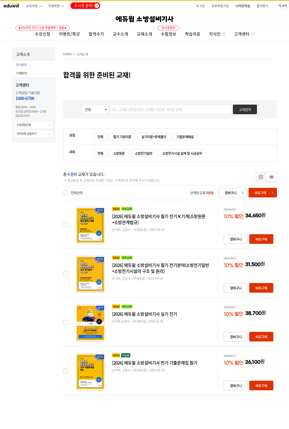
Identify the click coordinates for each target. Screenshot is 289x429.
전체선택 (76, 192)
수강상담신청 (24, 125)
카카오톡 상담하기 (26, 134)
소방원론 (119, 153)
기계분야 (21, 73)
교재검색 (245, 109)
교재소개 (82, 54)
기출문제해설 (185, 136)
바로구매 (260, 192)
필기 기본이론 (122, 136)
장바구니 (230, 192)
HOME (67, 54)
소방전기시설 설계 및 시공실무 (182, 153)
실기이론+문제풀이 (153, 136)
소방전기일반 (143, 153)
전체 (100, 136)
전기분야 (21, 64)
